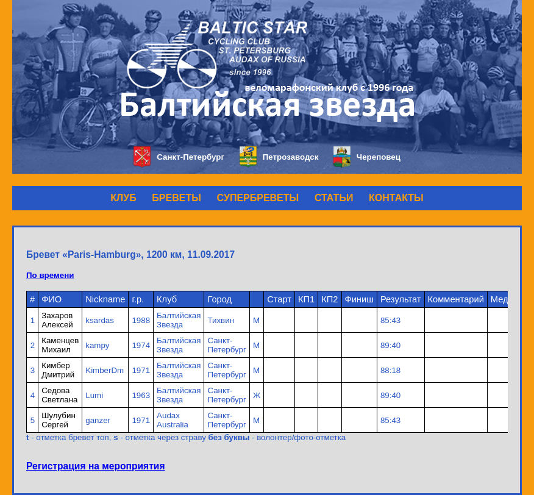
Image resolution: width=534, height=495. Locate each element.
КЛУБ (123, 198)
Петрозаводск (279, 157)
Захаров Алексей (57, 320)
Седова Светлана (59, 395)
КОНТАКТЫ (396, 198)
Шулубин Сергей (58, 420)
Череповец (366, 157)
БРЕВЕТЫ (176, 198)
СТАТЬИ (334, 198)
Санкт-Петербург (179, 157)
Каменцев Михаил (60, 345)
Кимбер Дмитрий (57, 370)
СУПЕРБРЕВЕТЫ (258, 198)
